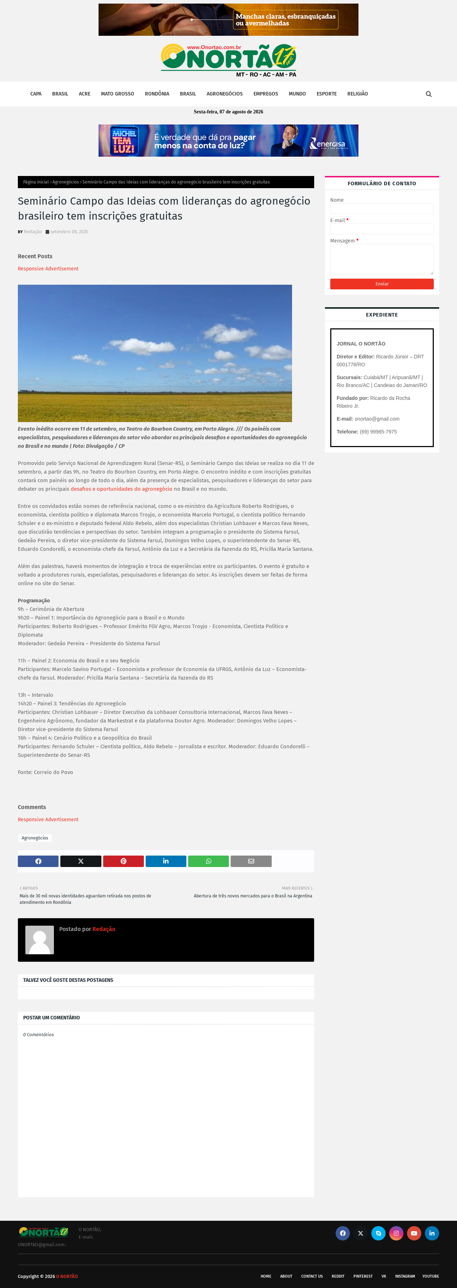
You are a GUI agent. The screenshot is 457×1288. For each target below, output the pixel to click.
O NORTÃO (67, 1276)
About (286, 1276)
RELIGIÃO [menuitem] (357, 94)
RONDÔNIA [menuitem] (157, 94)
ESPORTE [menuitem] (327, 94)
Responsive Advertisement (48, 269)
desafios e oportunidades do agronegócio (121, 489)
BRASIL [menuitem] (60, 94)
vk (384, 1276)
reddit (338, 1276)
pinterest (363, 1276)
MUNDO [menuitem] (297, 94)
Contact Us (312, 1276)
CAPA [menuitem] (35, 94)
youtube (430, 1276)
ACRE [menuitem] (84, 94)
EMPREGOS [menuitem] (265, 94)
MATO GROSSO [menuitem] (117, 94)
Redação (33, 231)
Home (266, 1276)
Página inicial (36, 182)
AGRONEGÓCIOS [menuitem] (225, 94)
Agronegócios (65, 182)
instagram (405, 1276)
